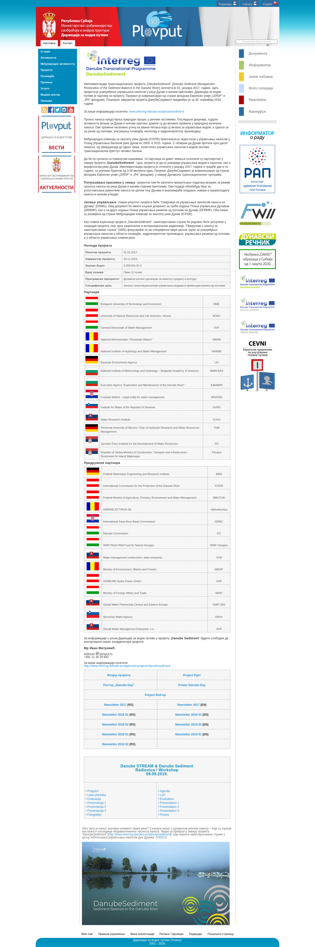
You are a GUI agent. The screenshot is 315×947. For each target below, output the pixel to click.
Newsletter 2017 (115, 705)
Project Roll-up (155, 695)
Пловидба (47, 76)
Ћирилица (227, 3)
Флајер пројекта (118, 675)
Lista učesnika (96, 795)
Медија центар (50, 94)
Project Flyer (192, 675)
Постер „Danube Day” (118, 685)
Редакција (195, 933)
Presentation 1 (169, 803)
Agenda (165, 791)
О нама (45, 51)
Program (93, 791)
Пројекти (46, 69)
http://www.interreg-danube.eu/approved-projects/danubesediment (127, 666)
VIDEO (161, 837)
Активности (48, 57)
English (270, 3)
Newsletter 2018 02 (115, 724)
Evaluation (167, 799)
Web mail (87, 933)
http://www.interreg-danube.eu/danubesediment (140, 834)
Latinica (250, 3)
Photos (164, 814)
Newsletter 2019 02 (115, 744)
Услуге (45, 88)
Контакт (68, 43)
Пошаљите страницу (220, 933)
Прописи (46, 82)
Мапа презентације (142, 933)
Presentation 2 (169, 807)
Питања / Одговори (171, 933)
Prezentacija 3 (96, 810)
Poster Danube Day (191, 685)
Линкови (46, 100)
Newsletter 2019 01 (115, 734)
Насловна (49, 43)
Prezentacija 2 (96, 807)
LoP (162, 795)
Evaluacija (94, 799)
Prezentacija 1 (96, 803)
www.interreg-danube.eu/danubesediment (156, 111)
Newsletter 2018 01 (115, 714)
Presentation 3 (169, 810)
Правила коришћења (111, 933)
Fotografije (94, 814)
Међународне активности (58, 63)
